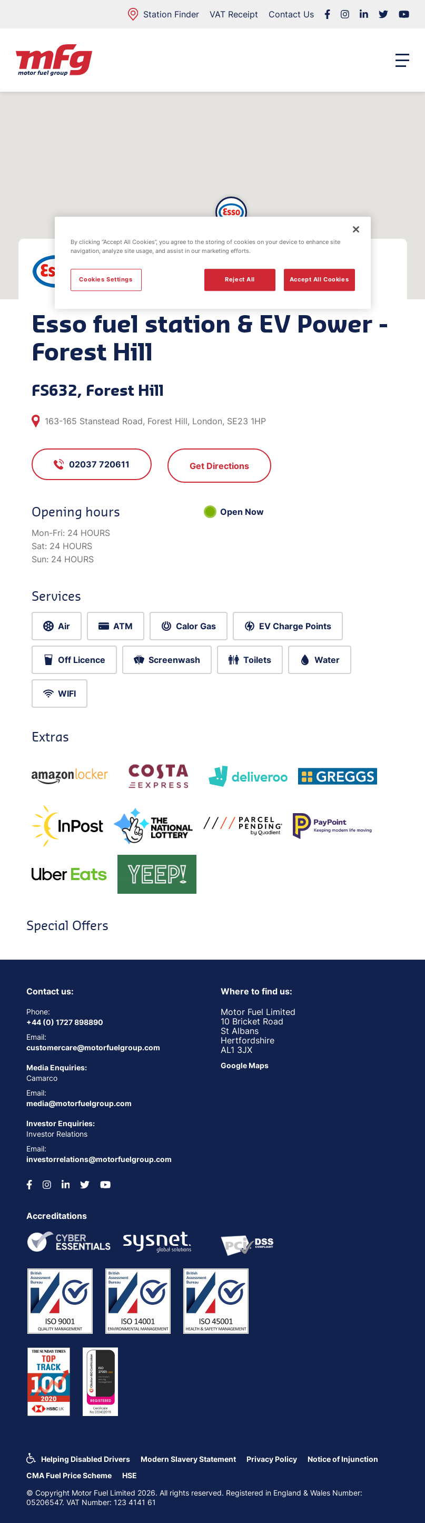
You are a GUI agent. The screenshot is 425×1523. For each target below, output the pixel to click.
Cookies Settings (105, 279)
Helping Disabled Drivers (85, 1458)
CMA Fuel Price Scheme (69, 1475)
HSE (129, 1475)
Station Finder (163, 14)
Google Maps (245, 1065)
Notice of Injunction (343, 1458)
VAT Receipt (234, 14)
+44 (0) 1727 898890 (64, 1022)
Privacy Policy (271, 1458)
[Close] (356, 229)
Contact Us (291, 14)
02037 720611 (92, 464)
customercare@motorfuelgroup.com (93, 1047)
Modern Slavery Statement (188, 1458)
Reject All (240, 279)
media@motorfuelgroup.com (79, 1103)
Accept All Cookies (319, 279)
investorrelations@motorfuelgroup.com (99, 1159)
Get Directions (219, 466)
